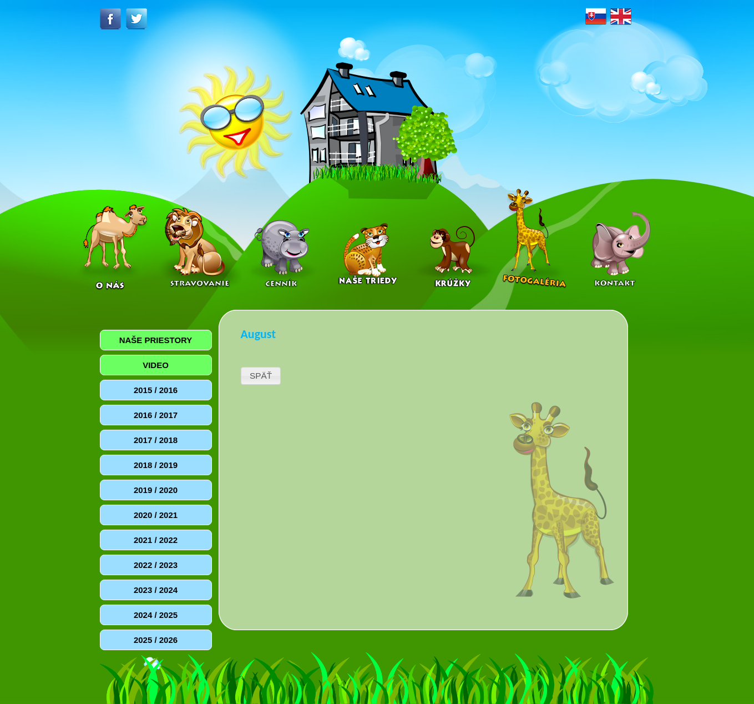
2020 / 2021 (156, 515)
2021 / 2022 (156, 540)
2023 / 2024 (156, 590)
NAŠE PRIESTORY (156, 340)
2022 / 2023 (156, 565)
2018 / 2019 (156, 465)
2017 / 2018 (156, 440)
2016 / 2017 (156, 415)
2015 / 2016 (156, 390)
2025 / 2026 (156, 640)
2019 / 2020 (156, 490)
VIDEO (156, 365)
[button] (261, 376)
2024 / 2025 (156, 615)
